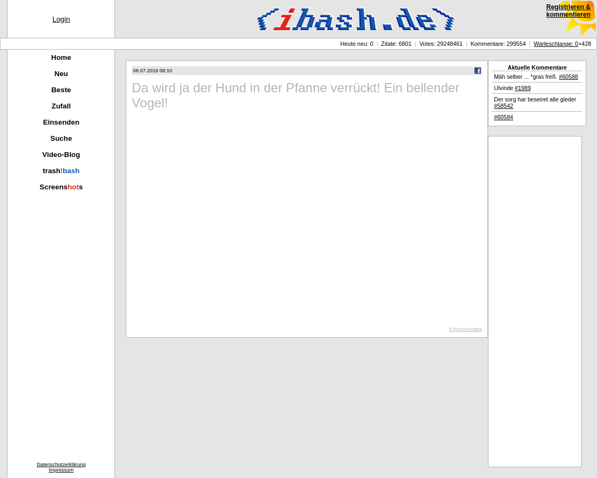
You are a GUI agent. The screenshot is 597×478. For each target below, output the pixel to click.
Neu (61, 74)
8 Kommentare (465, 329)
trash (61, 171)
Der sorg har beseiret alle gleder (535, 102)
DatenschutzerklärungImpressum (61, 467)
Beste (61, 90)
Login (61, 19)
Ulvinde (512, 88)
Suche (61, 138)
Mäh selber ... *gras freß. (536, 76)
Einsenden (61, 122)
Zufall (61, 106)
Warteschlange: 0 (556, 43)
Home (61, 57)
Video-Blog (61, 155)
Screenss (61, 187)
